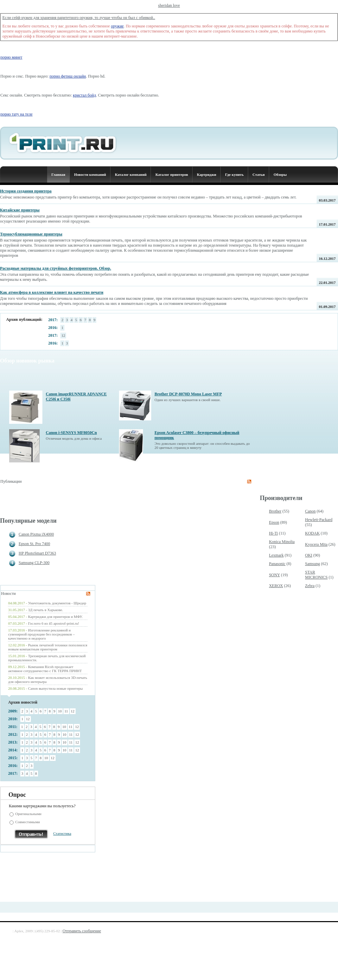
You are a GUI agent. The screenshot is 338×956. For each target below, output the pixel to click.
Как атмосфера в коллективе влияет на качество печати (51, 292)
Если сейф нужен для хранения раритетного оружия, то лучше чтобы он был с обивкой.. (78, 17)
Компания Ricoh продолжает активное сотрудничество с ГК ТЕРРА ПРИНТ (45, 669)
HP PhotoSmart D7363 (37, 553)
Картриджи (206, 174)
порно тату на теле (16, 114)
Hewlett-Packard (319, 519)
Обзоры (280, 174)
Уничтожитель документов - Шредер (57, 603)
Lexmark (276, 555)
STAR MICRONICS (316, 575)
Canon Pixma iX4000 (36, 534)
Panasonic (277, 563)
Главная (58, 174)
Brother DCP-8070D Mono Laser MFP (188, 394)
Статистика (62, 833)
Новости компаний (90, 174)
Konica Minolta (282, 541)
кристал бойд (84, 95)
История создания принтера (26, 191)
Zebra (310, 585)
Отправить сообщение (81, 931)
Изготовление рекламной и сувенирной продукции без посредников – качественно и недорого (41, 634)
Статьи (259, 174)
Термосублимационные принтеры (31, 234)
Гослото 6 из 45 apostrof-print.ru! (53, 623)
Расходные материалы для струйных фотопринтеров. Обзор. (55, 268)
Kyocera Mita (316, 544)
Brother (275, 511)
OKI (308, 555)
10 (60, 711)
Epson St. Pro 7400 (34, 543)
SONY (274, 575)
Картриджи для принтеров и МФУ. (55, 617)
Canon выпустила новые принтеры (55, 688)
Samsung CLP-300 (34, 562)
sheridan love (169, 5)
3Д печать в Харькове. (45, 610)
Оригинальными (28, 814)
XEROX (276, 585)
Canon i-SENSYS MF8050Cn (71, 432)
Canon (310, 511)
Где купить (234, 174)
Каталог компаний (130, 174)
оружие (117, 26)
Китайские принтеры (20, 210)
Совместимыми (27, 822)
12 (63, 335)
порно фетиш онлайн (67, 76)
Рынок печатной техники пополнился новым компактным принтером (47, 647)
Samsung (312, 563)
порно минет (11, 57)
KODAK (312, 533)
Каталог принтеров (171, 174)
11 (66, 711)
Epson (274, 522)
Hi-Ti (273, 533)
